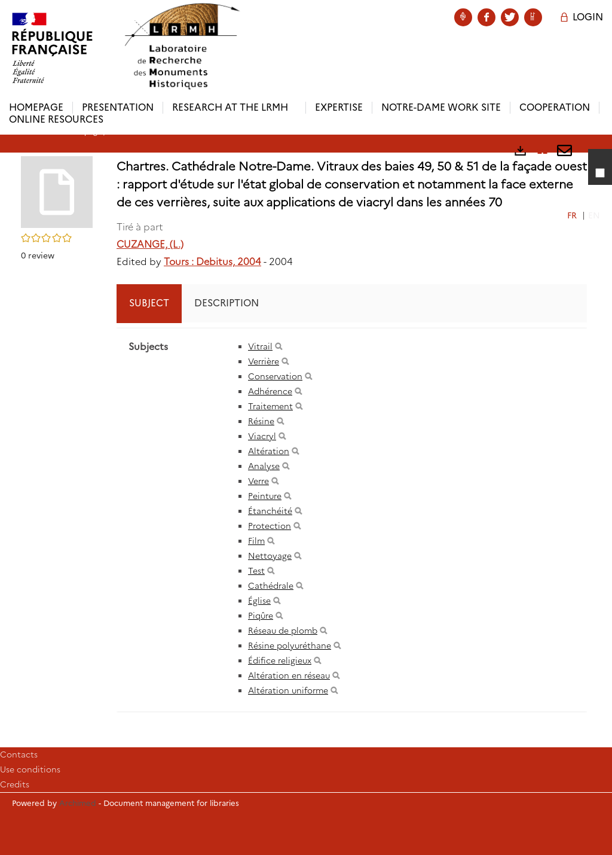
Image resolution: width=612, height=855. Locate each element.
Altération (268, 451)
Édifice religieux (279, 660)
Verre (258, 481)
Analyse (264, 466)
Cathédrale (270, 585)
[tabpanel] (351, 519)
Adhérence (270, 391)
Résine (261, 421)
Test (256, 570)
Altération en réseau (289, 675)
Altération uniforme (288, 690)
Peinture (264, 496)
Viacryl (262, 436)
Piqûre (260, 615)
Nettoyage (270, 555)
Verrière (263, 361)
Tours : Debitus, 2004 (212, 261)
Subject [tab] (149, 303)
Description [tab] (226, 303)
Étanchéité (270, 511)
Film (256, 540)
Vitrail (260, 346)
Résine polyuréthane (289, 645)
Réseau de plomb (282, 630)
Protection (269, 526)
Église (259, 600)
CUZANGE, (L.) (150, 244)
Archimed (77, 803)
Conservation (275, 376)
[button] (57, 191)
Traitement (270, 406)
